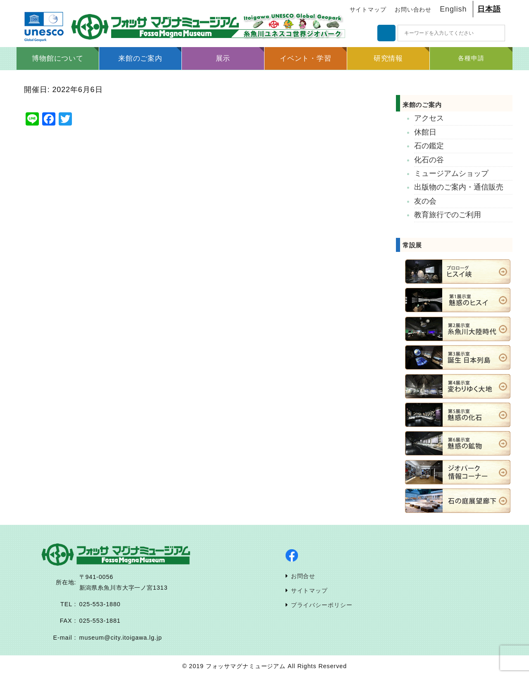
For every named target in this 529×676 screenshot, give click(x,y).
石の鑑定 (429, 146)
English (453, 9)
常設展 (412, 245)
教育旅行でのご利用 (447, 215)
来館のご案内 (431, 104)
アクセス (429, 118)
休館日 (425, 132)
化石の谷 (429, 160)
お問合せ (303, 576)
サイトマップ (368, 10)
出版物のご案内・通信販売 (458, 187)
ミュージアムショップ (451, 173)
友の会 (425, 201)
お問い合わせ (413, 10)
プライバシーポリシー (322, 605)
